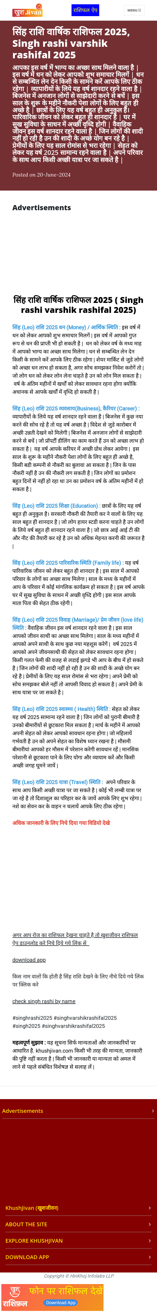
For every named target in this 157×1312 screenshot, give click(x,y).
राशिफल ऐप (85, 10)
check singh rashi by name (44, 1001)
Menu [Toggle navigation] (134, 10)
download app (29, 960)
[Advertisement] (77, 254)
